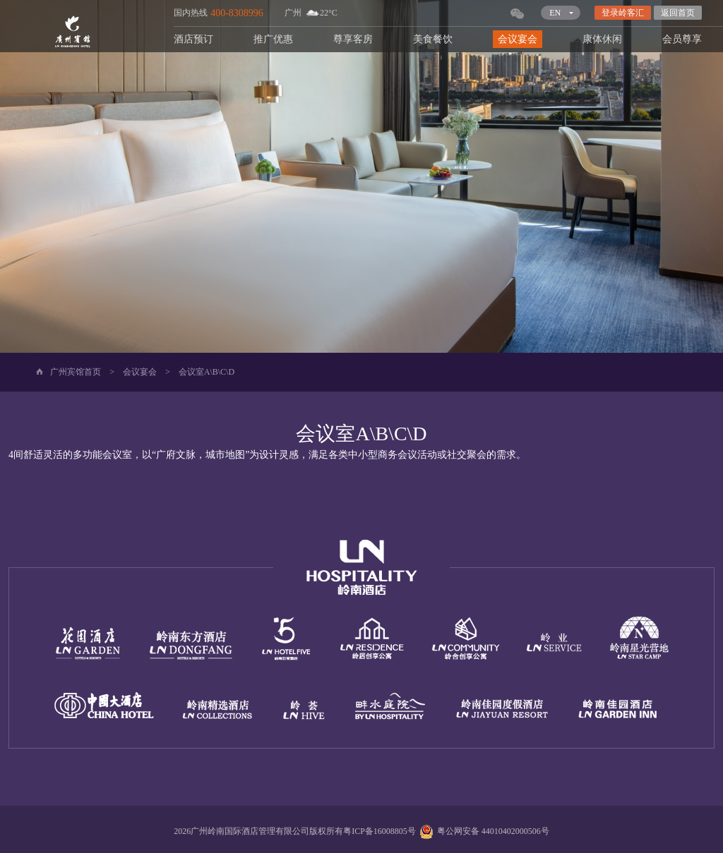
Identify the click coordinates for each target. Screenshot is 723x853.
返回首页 (678, 13)
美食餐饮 (433, 39)
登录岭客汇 (623, 13)
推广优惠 (273, 39)
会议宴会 (517, 39)
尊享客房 (353, 39)
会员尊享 (682, 39)
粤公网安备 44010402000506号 (482, 831)
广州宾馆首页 (75, 372)
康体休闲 (602, 39)
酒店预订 (193, 39)
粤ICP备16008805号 (379, 831)
